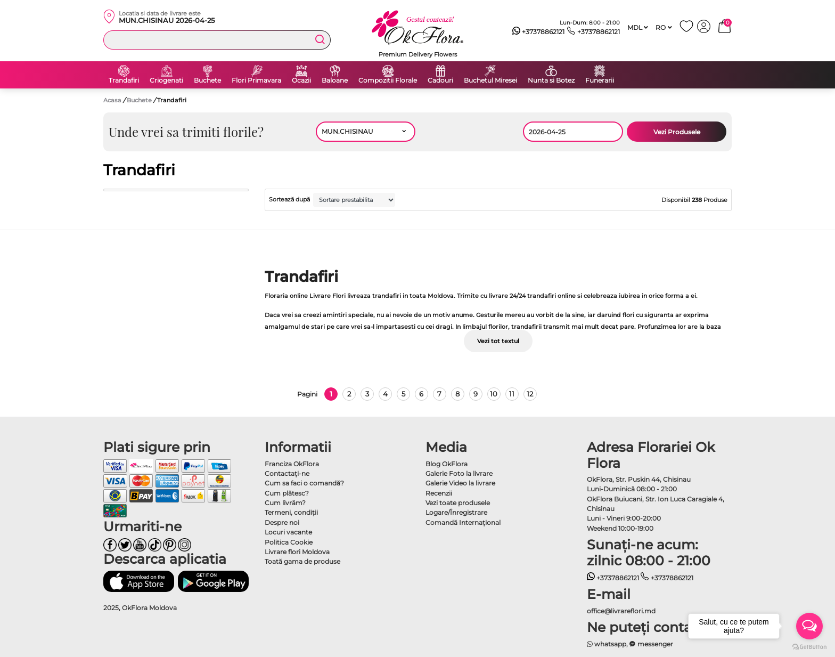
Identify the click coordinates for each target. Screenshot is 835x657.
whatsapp (607, 644)
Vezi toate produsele (457, 503)
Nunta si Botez (551, 80)
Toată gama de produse (302, 561)
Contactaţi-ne (287, 473)
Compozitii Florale (387, 80)
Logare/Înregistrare (456, 512)
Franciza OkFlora (292, 464)
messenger (651, 644)
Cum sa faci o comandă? (304, 483)
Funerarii (599, 80)
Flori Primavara (256, 80)
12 (530, 394)
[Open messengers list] (809, 626)
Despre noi (282, 522)
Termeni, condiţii (291, 512)
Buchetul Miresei (490, 80)
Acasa (112, 100)
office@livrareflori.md (621, 611)
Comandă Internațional (463, 522)
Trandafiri (124, 80)
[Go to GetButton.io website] (809, 646)
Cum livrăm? (285, 503)
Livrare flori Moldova (297, 552)
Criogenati (166, 80)
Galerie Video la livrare (460, 483)
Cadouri (440, 80)
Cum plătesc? (287, 493)
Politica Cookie (289, 542)
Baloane (335, 80)
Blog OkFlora (446, 464)
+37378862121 (538, 32)
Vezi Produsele (676, 132)
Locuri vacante (288, 532)
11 (511, 394)
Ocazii (301, 80)
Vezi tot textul (498, 341)
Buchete (207, 80)
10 (493, 394)
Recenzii (438, 493)
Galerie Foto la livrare (459, 473)
